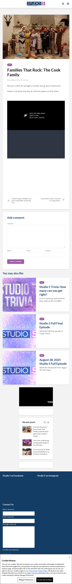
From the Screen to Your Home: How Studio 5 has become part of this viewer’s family (40, 431)
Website (48, 250)
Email (28, 250)
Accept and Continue (45, 580)
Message (9, 524)
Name (9, 250)
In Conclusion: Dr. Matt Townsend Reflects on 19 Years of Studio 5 (41, 452)
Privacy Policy (43, 571)
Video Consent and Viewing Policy (38, 573)
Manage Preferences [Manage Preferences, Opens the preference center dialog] (26, 580)
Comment (10, 223)
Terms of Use (33, 571)
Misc (9, 65)
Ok (69, 557)
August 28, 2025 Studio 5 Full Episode (53, 361)
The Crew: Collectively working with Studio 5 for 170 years (41, 443)
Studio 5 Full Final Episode (51, 325)
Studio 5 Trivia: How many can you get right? (52, 290)
